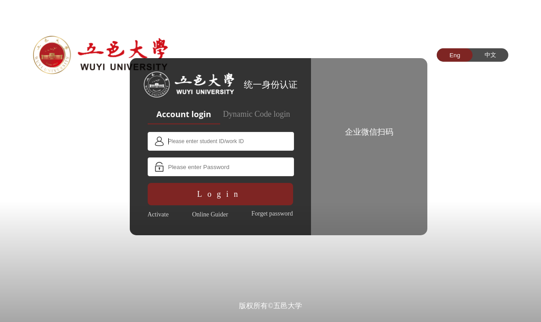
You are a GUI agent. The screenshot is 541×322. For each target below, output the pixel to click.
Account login (184, 114)
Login (220, 194)
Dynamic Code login (256, 114)
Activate (158, 214)
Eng (455, 55)
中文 (490, 54)
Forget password (272, 213)
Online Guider (210, 214)
